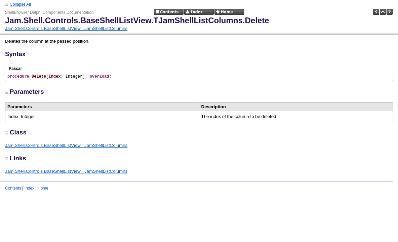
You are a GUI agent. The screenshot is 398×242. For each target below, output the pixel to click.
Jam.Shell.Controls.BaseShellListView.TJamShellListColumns (66, 28)
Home (43, 188)
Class (16, 132)
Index (29, 188)
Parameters (24, 91)
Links (15, 158)
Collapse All (20, 4)
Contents (13, 188)
